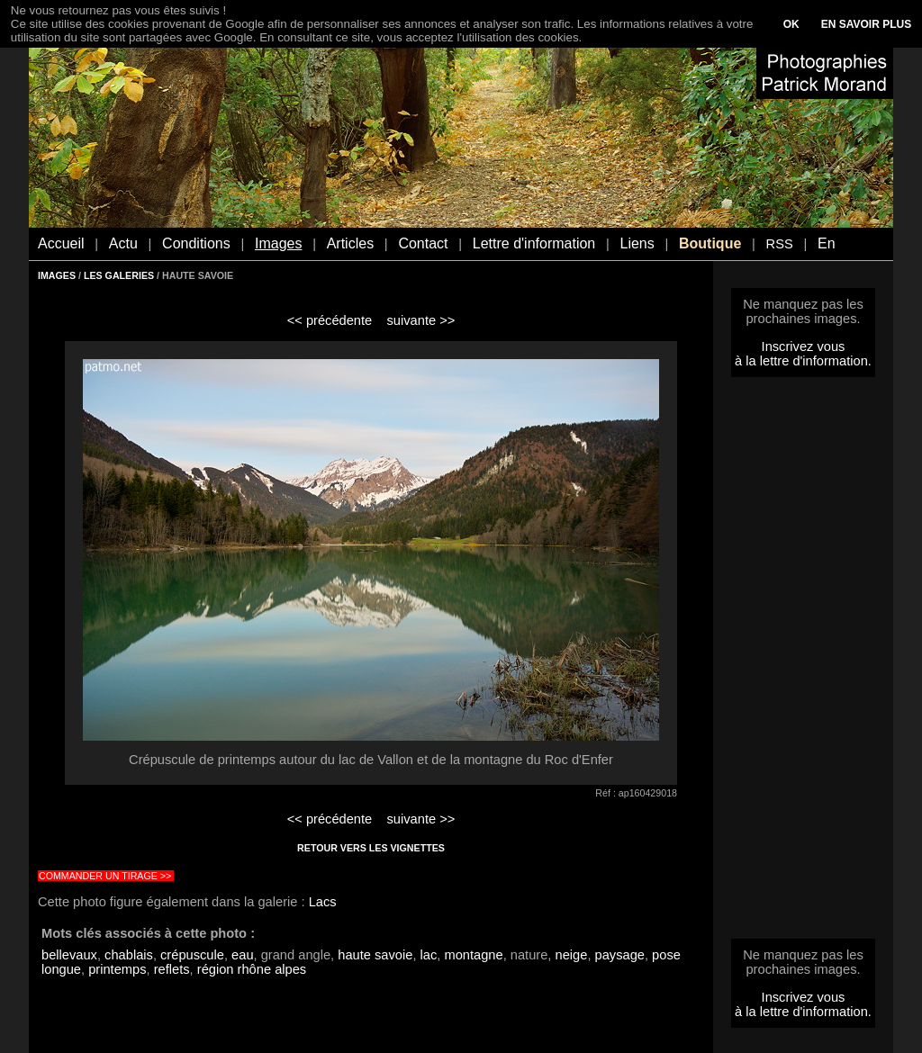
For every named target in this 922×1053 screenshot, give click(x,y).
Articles (350, 243)
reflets (172, 969)
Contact (422, 243)
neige (572, 955)
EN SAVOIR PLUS (866, 24)
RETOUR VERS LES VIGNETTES (371, 847)
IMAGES (57, 275)
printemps (117, 969)
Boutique (710, 243)
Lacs (323, 902)
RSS (779, 244)
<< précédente (330, 320)
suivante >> (421, 320)
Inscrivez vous (803, 346)
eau (242, 955)
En (827, 243)
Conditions (196, 243)
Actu (123, 243)
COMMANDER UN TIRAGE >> (105, 875)
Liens (636, 243)
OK (791, 24)
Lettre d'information (534, 243)
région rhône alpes (251, 969)
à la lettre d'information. (803, 361)
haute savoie (375, 955)
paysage (620, 955)
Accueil (61, 243)
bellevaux (69, 955)
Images (278, 243)
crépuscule (192, 955)
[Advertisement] (803, 663)
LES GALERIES (119, 275)
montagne (473, 955)
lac (429, 955)
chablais (128, 955)
